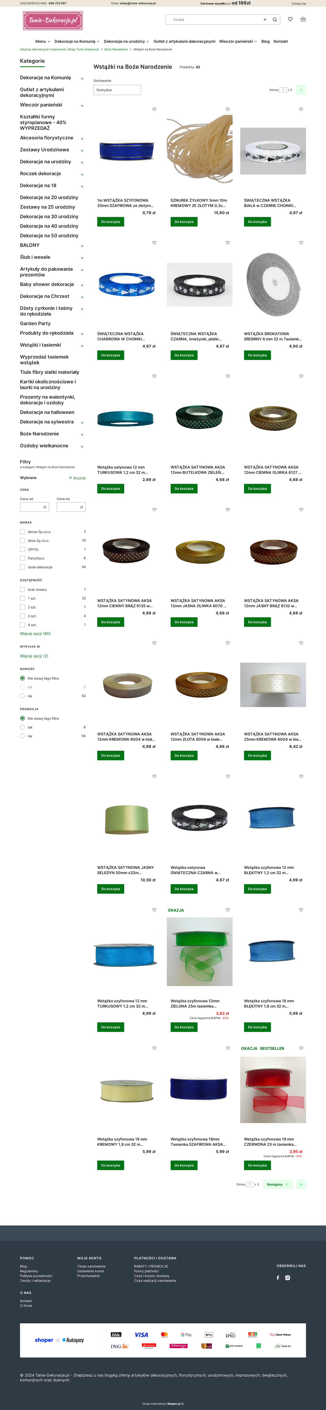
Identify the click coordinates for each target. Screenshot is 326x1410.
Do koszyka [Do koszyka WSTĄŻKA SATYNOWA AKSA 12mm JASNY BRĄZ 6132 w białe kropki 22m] (257, 622)
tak (30, 687)
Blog (23, 1266)
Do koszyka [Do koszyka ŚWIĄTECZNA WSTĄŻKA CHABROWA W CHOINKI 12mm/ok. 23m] (110, 355)
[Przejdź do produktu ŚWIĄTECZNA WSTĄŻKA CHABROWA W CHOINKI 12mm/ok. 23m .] (126, 284)
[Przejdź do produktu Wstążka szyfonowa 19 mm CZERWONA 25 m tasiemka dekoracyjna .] (273, 1089)
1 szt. (32, 598)
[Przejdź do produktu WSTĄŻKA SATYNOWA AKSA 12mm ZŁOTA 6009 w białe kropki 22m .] (200, 684)
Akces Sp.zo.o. (39, 532)
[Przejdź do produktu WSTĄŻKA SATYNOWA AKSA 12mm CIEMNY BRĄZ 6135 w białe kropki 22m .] (126, 551)
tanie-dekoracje (40, 567)
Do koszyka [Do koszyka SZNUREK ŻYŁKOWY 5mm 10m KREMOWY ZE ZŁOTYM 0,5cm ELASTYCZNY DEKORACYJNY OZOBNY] (184, 222)
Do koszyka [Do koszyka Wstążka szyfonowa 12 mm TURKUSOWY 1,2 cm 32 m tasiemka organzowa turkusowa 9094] (110, 1027)
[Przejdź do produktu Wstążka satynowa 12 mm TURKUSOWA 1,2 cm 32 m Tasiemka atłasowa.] (126, 418)
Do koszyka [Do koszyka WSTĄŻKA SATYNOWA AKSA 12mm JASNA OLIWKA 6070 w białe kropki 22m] (184, 622)
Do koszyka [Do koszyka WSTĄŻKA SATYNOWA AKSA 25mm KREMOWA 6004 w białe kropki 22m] (257, 755)
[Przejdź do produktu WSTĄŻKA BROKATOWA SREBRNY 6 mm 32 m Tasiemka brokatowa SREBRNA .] (273, 284)
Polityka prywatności (36, 1276)
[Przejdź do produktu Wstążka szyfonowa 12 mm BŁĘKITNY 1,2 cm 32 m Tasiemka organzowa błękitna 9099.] (273, 818)
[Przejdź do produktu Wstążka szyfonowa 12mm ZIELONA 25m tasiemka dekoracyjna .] (200, 951)
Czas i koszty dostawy (151, 1276)
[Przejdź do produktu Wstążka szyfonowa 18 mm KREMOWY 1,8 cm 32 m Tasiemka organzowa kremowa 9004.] (126, 1089)
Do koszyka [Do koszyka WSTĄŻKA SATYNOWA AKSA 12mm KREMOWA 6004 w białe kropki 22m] (110, 755)
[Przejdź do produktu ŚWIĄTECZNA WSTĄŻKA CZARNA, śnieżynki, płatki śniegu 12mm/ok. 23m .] (200, 284)
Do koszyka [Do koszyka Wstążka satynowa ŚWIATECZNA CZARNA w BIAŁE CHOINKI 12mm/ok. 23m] (184, 889)
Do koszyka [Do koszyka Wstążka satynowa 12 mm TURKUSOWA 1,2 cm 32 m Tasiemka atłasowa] (110, 488)
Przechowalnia (88, 1276)
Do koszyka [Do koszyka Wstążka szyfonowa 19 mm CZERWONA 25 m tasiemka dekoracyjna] (257, 1165)
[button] (274, 20)
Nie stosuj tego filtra (43, 678)
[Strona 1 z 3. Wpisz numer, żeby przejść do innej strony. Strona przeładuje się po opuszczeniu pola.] (283, 90)
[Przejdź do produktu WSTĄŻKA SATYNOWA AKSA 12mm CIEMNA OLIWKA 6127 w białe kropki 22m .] (273, 418)
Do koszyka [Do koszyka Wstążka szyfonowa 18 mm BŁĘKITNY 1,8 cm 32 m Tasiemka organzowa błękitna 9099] (257, 1027)
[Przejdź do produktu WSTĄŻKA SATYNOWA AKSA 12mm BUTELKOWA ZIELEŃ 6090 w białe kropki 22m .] (200, 418)
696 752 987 (57, 3)
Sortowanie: (102, 81)
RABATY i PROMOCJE (151, 1266)
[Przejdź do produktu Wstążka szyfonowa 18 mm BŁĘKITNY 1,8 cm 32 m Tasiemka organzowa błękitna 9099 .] (273, 951)
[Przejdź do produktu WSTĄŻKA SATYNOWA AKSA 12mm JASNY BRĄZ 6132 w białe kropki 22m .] (273, 551)
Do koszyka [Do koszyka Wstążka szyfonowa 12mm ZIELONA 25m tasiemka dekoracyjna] (184, 1027)
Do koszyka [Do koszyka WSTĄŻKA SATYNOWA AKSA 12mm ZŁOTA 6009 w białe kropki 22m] (184, 755)
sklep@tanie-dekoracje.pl (138, 3)
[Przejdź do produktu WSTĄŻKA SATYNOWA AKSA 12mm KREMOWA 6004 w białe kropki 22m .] (126, 684)
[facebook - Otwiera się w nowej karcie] (279, 1277)
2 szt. (32, 607)
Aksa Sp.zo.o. (38, 541)
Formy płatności (146, 1271)
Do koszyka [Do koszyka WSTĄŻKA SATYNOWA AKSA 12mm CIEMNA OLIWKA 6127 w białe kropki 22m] (257, 488)
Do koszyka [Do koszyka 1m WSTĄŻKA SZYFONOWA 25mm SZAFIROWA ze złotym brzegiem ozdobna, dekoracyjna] (110, 222)
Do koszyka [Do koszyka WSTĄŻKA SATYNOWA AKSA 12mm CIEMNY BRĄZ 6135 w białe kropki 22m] (110, 622)
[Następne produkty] (278, 1184)
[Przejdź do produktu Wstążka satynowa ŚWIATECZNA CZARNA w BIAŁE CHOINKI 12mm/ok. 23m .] (200, 818)
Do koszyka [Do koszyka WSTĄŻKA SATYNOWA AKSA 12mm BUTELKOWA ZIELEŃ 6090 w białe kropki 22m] (184, 488)
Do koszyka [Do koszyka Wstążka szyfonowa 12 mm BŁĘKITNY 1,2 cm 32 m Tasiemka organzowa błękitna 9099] (257, 889)
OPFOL (33, 549)
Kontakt (26, 1301)
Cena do (63, 499)
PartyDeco (36, 558)
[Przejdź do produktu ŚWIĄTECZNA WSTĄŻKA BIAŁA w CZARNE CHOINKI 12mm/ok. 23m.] (273, 151)
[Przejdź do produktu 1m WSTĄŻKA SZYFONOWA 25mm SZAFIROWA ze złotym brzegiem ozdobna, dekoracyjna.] (126, 151)
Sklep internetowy (161, 1403)
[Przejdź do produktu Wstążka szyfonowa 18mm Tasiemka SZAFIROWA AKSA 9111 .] (200, 1089)
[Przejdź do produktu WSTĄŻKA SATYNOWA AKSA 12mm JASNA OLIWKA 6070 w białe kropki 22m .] (200, 551)
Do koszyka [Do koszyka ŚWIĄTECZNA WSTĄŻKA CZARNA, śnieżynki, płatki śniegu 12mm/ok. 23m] (184, 355)
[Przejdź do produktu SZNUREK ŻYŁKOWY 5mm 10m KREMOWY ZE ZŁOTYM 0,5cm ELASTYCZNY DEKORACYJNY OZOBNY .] (200, 151)
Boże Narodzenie (116, 49)
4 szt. (32, 625)
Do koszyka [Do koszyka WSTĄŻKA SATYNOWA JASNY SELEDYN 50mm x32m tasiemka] (110, 889)
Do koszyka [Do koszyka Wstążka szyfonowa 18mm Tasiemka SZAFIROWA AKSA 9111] (184, 1165)
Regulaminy (29, 1271)
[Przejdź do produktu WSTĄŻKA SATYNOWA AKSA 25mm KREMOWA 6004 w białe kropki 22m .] (273, 684)
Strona (274, 90)
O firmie (26, 1306)
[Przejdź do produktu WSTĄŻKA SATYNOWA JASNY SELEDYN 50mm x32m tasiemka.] (126, 818)
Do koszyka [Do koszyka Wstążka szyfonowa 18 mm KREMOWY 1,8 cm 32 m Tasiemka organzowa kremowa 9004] (110, 1165)
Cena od (26, 499)
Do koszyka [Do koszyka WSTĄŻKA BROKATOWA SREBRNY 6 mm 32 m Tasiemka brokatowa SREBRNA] (257, 355)
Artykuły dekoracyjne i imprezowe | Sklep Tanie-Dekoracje (59, 49)
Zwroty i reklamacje (35, 1280)
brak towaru (37, 589)
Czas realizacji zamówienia (155, 1280)
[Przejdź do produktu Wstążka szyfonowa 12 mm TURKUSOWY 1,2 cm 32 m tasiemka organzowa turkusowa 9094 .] (126, 951)
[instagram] (287, 1277)
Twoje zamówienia (91, 1266)
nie (30, 696)
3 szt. (32, 616)
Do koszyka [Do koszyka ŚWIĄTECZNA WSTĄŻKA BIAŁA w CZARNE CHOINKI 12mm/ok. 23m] (257, 222)
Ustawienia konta (90, 1271)
